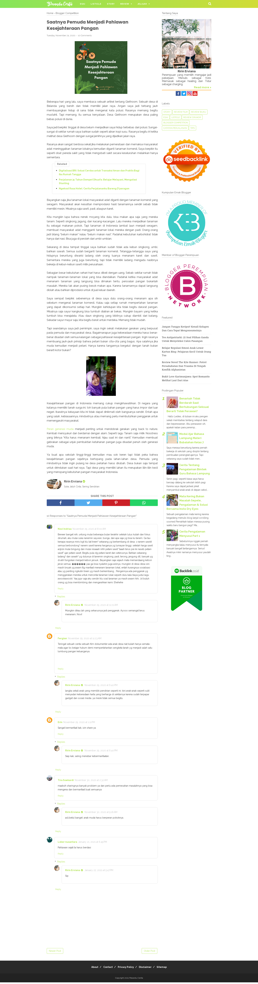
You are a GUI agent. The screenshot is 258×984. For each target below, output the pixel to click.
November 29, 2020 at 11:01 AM (101, 606)
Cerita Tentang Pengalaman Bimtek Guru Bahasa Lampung (194, 469)
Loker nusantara (67, 843)
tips (192, 128)
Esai (82, 4)
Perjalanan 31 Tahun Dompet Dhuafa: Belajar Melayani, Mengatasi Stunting (98, 183)
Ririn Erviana (72, 606)
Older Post (149, 952)
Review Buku (198, 112)
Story (111, 4)
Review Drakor (192, 117)
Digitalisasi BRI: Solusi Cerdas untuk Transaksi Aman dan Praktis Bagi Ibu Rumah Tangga (99, 174)
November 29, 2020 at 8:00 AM (89, 530)
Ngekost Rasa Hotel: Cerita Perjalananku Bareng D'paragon (94, 190)
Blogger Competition (175, 122)
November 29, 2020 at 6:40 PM (101, 686)
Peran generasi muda (60, 430)
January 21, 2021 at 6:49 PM (92, 843)
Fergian (62, 640)
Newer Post (55, 952)
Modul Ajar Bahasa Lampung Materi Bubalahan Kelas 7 (191, 438)
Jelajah (142, 4)
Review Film (181, 112)
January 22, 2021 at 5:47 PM (99, 872)
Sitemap (166, 968)
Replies (61, 598)
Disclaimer (147, 968)
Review (124, 4)
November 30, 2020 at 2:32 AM (91, 781)
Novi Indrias (65, 530)
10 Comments (85, 37)
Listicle (96, 4)
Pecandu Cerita (136, 979)
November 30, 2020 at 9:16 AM (101, 813)
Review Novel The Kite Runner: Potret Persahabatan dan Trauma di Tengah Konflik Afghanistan (184, 366)
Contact (106, 968)
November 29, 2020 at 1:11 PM (79, 724)
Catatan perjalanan (175, 128)
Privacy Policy (126, 968)
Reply (61, 590)
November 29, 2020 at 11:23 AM (84, 640)
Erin (60, 724)
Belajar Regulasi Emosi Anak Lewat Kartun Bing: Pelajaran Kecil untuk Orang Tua (186, 352)
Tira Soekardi (66, 781)
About (90, 968)
